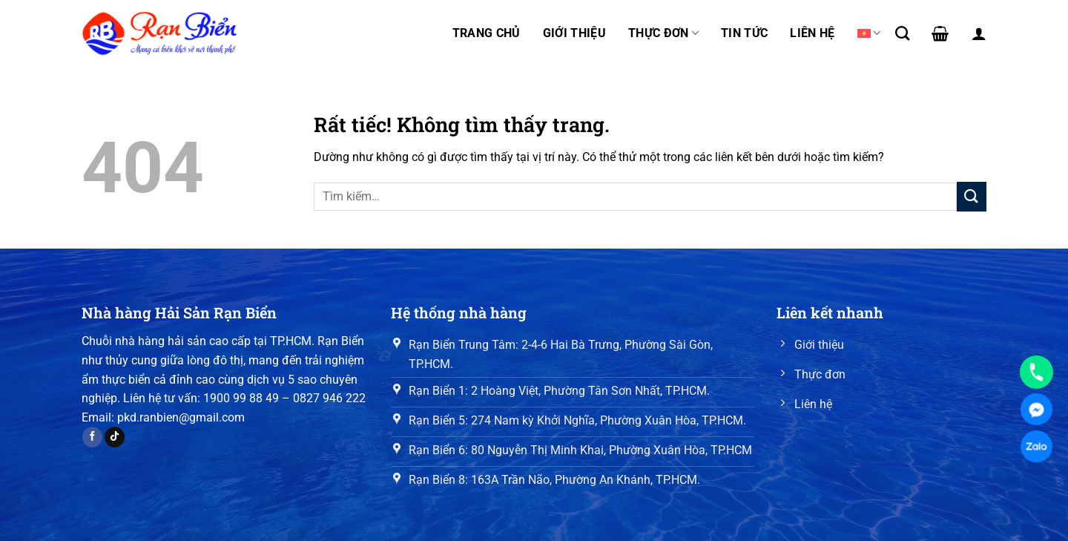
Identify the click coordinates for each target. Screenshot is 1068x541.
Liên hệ (812, 33)
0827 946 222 (329, 398)
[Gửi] (971, 196)
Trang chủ (486, 33)
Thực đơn (663, 33)
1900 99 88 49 (241, 398)
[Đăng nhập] (979, 33)
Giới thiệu (574, 33)
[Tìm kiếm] (902, 33)
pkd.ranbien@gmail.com (181, 417)
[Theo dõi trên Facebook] (92, 437)
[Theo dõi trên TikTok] (115, 437)
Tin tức (744, 33)
